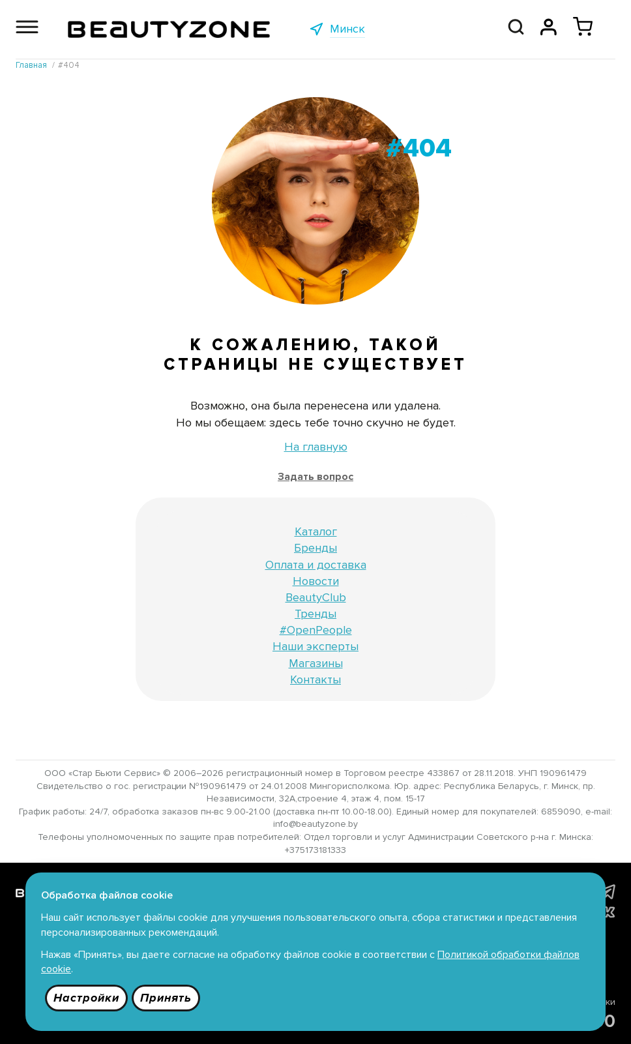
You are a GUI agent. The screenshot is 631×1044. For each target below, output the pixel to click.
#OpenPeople (316, 630)
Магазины (316, 663)
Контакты (315, 679)
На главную (315, 447)
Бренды (315, 548)
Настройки (86, 998)
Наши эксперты (315, 646)
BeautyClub (316, 597)
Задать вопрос (315, 476)
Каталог (316, 531)
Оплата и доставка (315, 565)
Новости (316, 581)
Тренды (315, 613)
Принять (166, 998)
